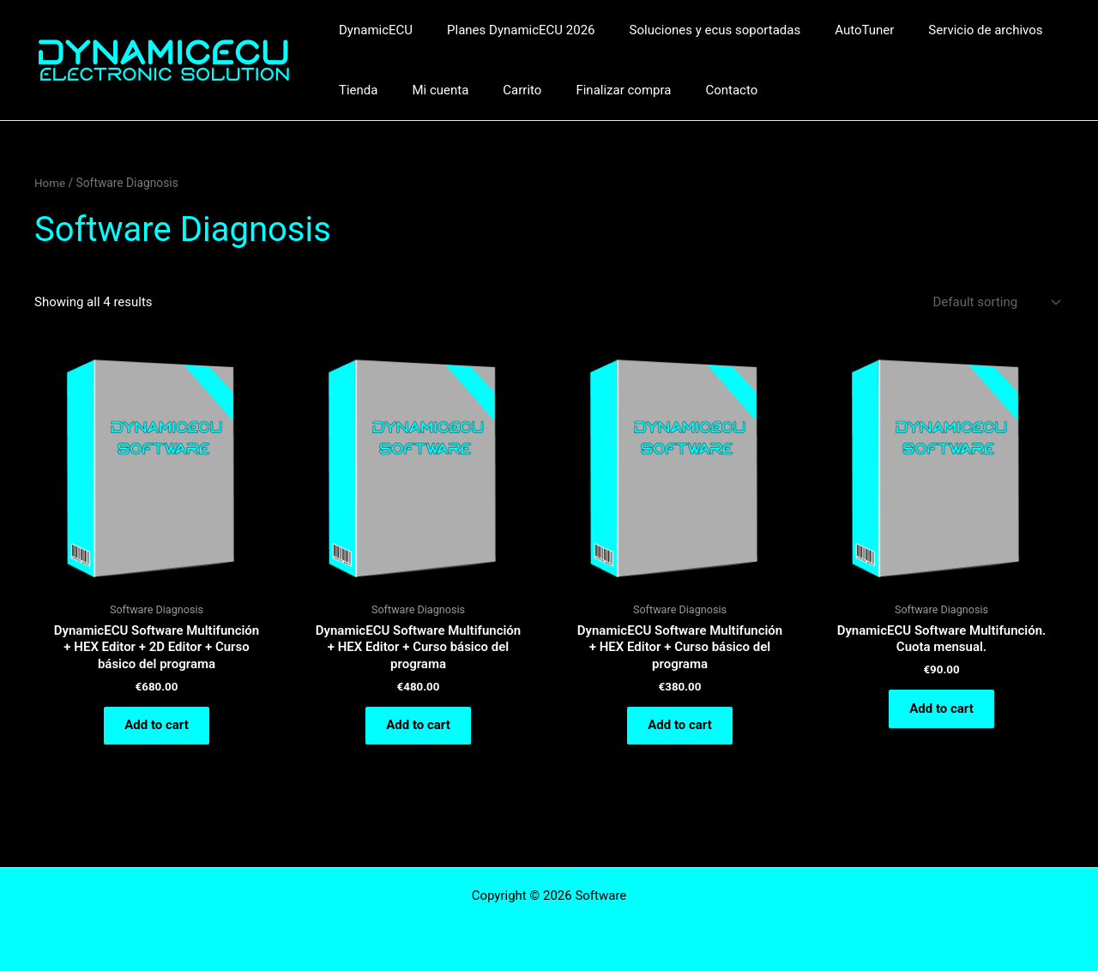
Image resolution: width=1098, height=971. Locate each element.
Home (50, 183)
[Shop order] (995, 302)
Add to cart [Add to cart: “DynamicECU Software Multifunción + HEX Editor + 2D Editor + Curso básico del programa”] (156, 727)
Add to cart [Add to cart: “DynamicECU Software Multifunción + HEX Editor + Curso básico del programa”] (418, 727)
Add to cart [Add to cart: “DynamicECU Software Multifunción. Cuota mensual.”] (941, 710)
